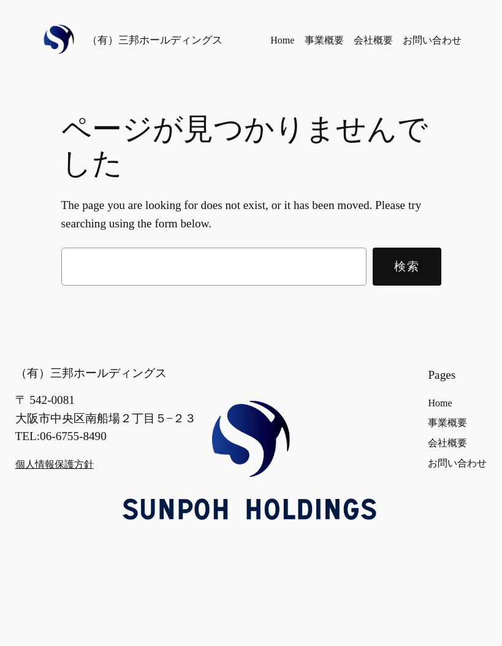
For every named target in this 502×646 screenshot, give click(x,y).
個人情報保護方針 (54, 464)
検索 (406, 266)
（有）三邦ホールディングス (154, 39)
